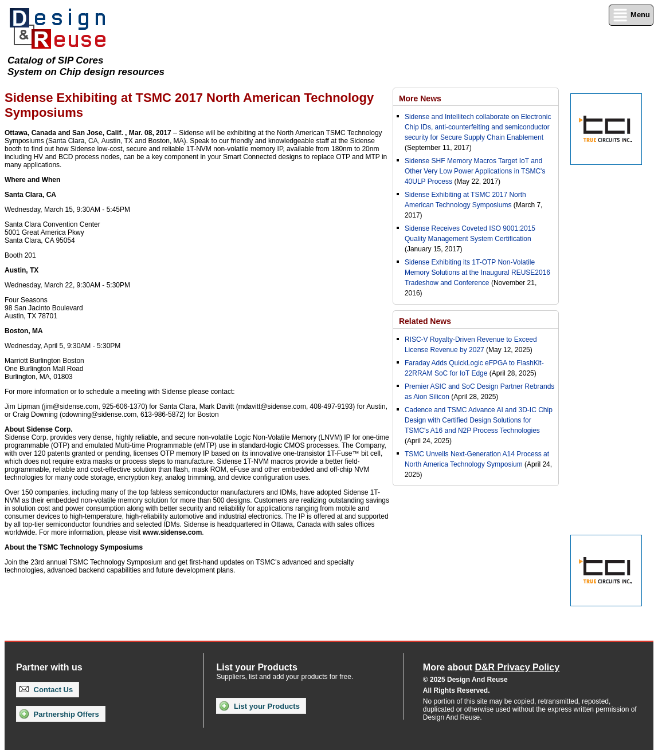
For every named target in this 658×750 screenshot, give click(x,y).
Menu (631, 15)
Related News (425, 321)
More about (491, 667)
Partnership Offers (59, 714)
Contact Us (46, 689)
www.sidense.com (172, 532)
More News (420, 98)
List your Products (259, 705)
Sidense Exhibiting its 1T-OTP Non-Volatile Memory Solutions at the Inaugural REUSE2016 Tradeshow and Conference (477, 272)
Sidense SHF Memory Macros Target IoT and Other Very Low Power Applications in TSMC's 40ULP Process (475, 171)
